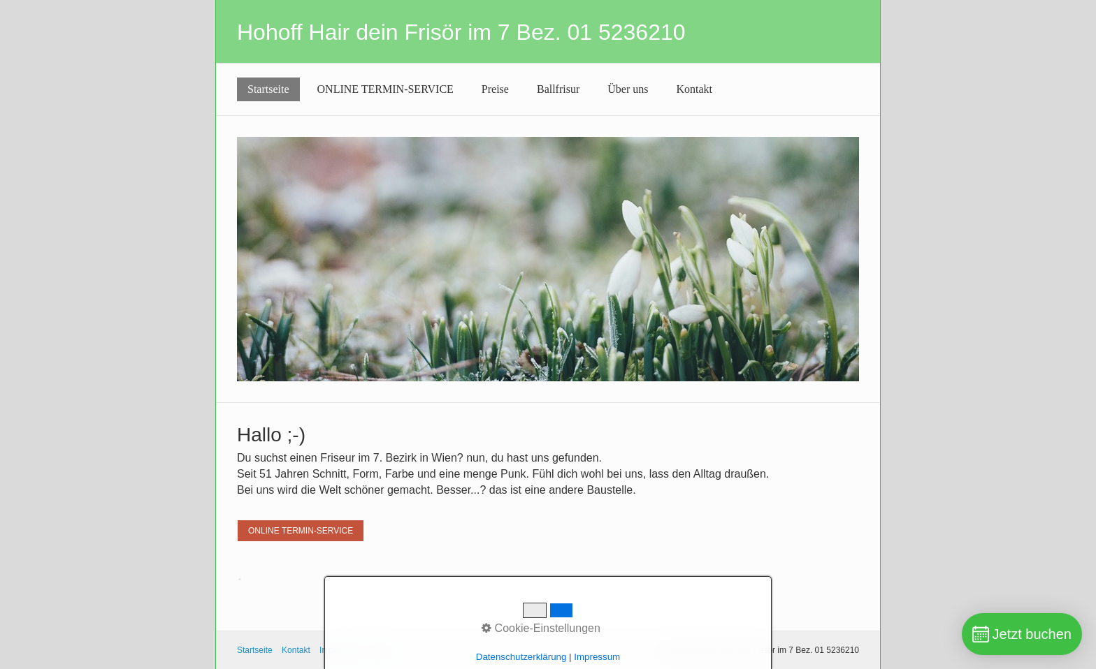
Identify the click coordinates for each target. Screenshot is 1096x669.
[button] (300, 531)
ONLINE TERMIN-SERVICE (385, 89)
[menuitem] (268, 89)
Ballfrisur (558, 89)
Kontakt (695, 89)
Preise (495, 89)
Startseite (268, 89)
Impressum (340, 650)
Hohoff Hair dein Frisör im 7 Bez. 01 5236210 (461, 32)
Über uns (627, 89)
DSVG (382, 650)
